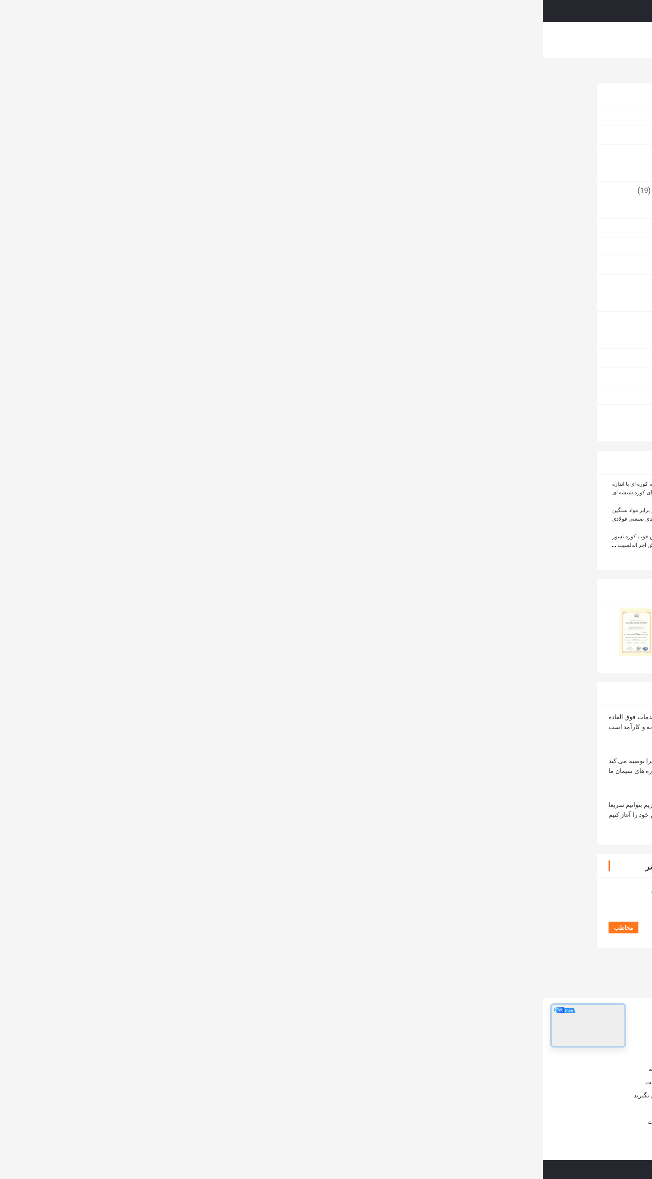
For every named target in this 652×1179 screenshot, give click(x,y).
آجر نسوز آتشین (168, 134)
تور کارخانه (336, 39)
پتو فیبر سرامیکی (166, 376)
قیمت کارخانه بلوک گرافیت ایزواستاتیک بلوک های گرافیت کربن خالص (257, 950)
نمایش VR (259, 39)
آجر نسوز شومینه (166, 413)
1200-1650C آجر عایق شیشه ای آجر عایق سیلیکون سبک (468, 950)
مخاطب (254, 264)
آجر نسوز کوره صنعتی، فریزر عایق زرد (342, 1054)
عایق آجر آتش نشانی (161, 302)
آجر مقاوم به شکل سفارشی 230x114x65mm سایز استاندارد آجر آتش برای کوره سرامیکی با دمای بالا (321, 950)
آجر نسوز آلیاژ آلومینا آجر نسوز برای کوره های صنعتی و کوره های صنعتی (333, 1095)
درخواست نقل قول (531, 10)
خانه (186, 39)
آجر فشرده (175, 209)
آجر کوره (179, 395)
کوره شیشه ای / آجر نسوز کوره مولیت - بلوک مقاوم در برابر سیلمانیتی (197, 1081)
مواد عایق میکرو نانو (162, 172)
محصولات (219, 39)
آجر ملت (179, 320)
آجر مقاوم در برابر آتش (405, 700)
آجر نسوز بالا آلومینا (163, 153)
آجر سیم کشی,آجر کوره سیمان (469, 700)
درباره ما (297, 39)
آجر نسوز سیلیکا (168, 246)
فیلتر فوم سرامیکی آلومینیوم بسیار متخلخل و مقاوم (542, 950)
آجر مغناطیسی (170, 265)
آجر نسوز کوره (525, 73)
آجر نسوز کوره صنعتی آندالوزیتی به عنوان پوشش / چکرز (202, 1058)
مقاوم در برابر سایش (160, 339)
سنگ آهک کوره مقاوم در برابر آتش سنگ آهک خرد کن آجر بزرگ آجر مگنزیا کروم (333, 1072)
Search (387, 11)
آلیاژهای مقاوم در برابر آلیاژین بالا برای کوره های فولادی (199, 1104)
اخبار (129, 1108)
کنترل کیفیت (381, 39)
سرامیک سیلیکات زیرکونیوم (151, 190)
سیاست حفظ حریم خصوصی (476, 1169)
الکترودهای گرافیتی (163, 432)
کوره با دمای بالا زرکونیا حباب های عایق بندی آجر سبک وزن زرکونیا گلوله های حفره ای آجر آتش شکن (394, 950)
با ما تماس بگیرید (434, 39)
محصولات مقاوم (167, 357)
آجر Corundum (169, 283)
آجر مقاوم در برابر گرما (534, 700)
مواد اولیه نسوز (169, 227)
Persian (586, 11)
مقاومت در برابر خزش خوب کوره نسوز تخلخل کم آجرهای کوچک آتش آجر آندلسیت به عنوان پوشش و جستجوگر (119, 545)
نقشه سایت (120, 1121)
